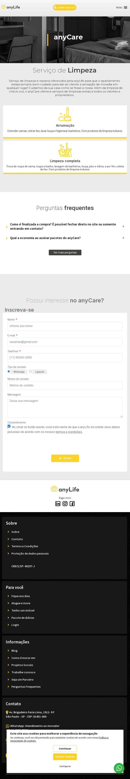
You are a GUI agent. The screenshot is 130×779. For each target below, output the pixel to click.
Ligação (39, 371)
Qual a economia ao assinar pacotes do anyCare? (45, 238)
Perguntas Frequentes (26, 686)
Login (15, 625)
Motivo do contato (18, 378)
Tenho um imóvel (22, 610)
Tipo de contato (17, 367)
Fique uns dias (20, 596)
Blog (14, 650)
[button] (119, 7)
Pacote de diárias (22, 618)
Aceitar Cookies (65, 756)
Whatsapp (19, 371)
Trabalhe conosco (23, 672)
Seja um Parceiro (22, 679)
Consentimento (17, 422)
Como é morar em (23, 658)
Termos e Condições (24, 546)
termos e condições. (69, 432)
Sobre (15, 532)
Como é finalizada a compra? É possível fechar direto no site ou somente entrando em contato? (63, 226)
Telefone (13, 351)
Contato (17, 539)
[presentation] (36, 444)
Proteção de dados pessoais (30, 553)
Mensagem (14, 394)
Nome (11, 319)
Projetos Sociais (22, 665)
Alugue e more (20, 603)
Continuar (65, 748)
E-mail (12, 335)
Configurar (65, 766)
